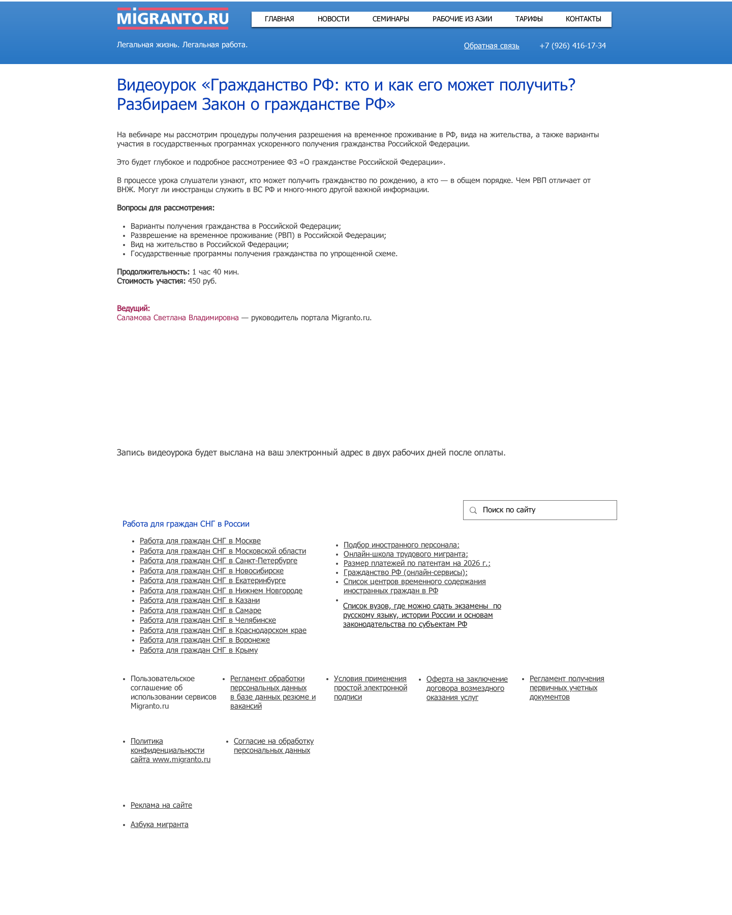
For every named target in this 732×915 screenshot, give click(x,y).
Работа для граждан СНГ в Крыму (199, 650)
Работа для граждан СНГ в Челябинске (208, 620)
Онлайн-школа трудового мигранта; (406, 554)
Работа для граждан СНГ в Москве (200, 541)
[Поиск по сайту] (539, 510)
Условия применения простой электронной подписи (370, 688)
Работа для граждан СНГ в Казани (200, 600)
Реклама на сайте (161, 805)
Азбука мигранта (160, 825)
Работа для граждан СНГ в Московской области (223, 551)
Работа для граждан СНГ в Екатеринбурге (213, 581)
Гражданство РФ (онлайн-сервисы (403, 572)
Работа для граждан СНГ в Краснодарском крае (223, 630)
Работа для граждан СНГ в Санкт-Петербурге (218, 561)
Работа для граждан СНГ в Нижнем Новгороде (221, 591)
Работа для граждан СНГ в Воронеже (205, 640)
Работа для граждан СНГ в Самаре (200, 611)
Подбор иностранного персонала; (402, 545)
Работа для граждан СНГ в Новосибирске (212, 571)
